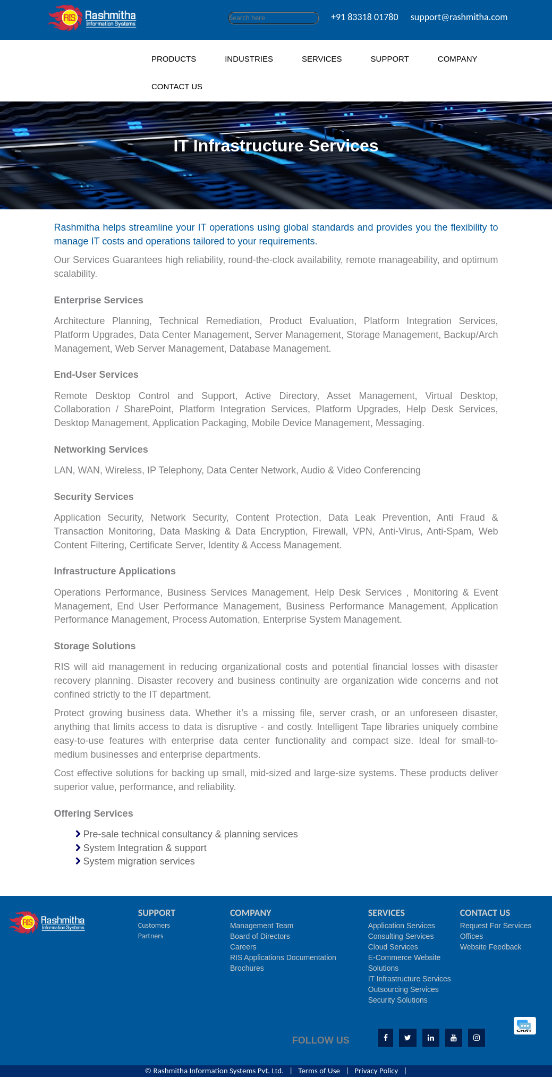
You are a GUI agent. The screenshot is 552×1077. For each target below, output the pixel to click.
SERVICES (322, 58)
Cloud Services (393, 947)
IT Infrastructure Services (409, 978)
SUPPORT (390, 58)
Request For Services (496, 925)
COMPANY (458, 58)
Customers (154, 925)
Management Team (262, 925)
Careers (243, 947)
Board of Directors (260, 936)
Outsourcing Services (403, 989)
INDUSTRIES (249, 58)
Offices (471, 936)
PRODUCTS (173, 58)
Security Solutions (398, 1000)
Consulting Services (401, 936)
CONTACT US (176, 86)
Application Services (401, 925)
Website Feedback (491, 947)
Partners (151, 935)
